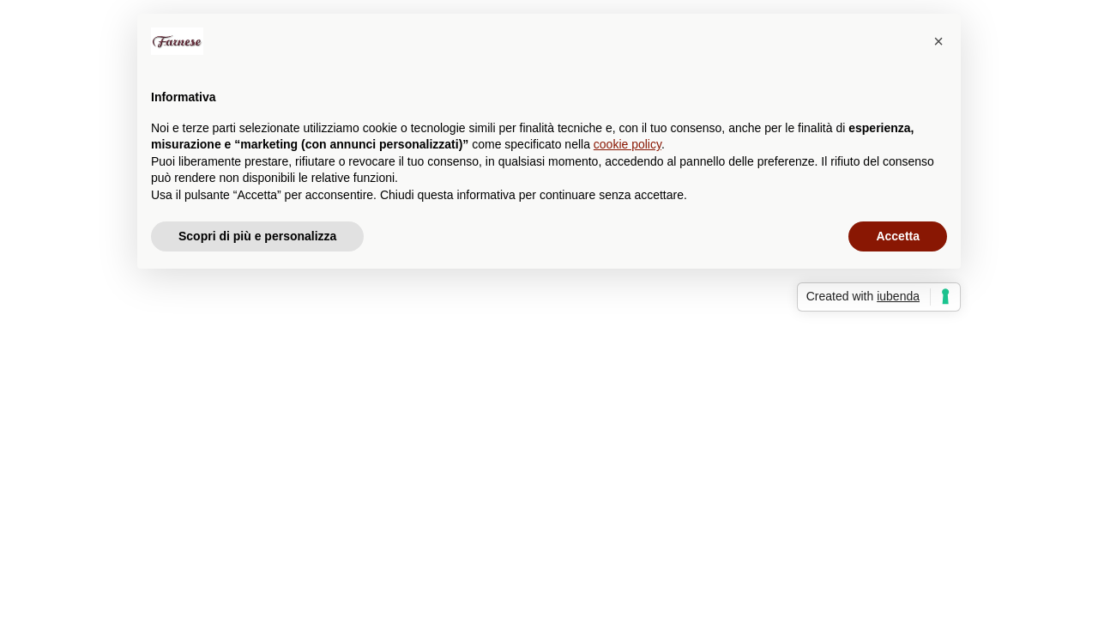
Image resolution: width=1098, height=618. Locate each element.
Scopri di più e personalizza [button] (257, 236)
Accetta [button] (898, 236)
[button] (938, 41)
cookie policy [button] (627, 144)
